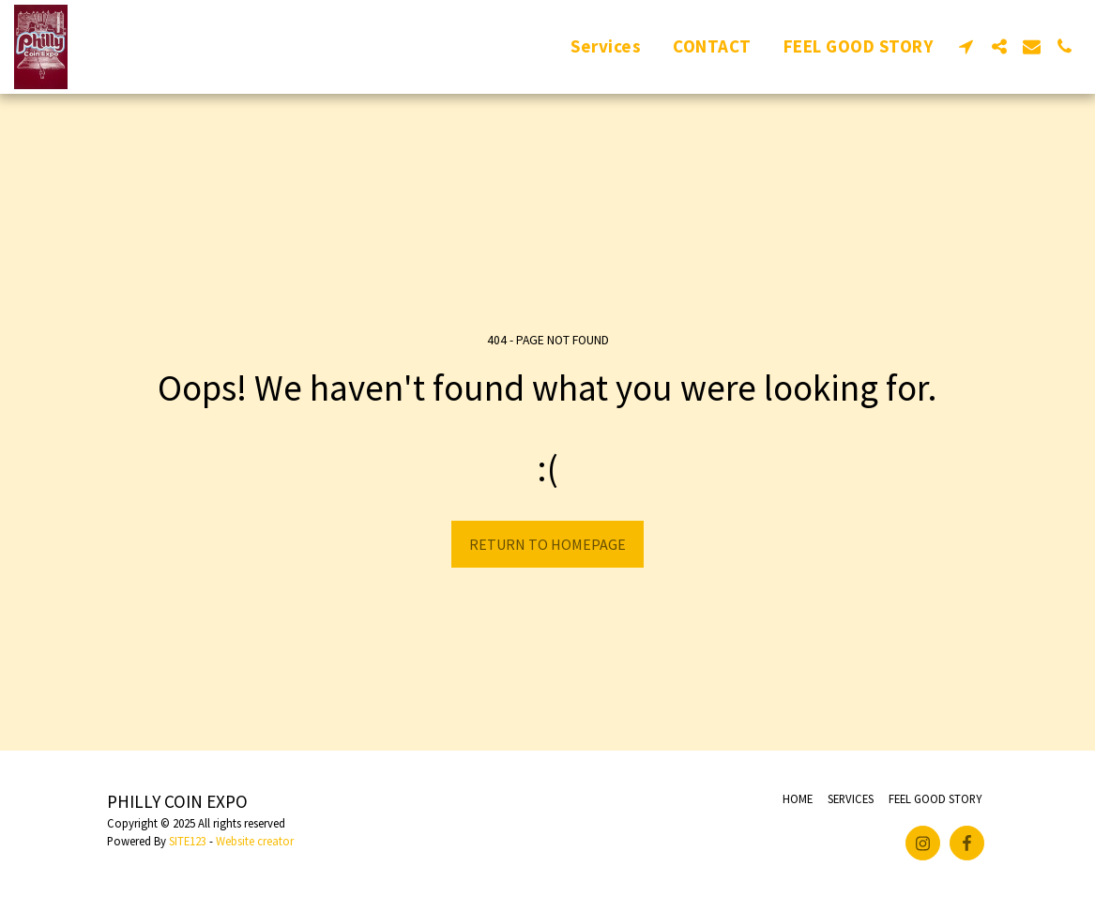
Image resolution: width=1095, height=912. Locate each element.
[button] (966, 46)
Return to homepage (547, 544)
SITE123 (187, 840)
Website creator (255, 840)
